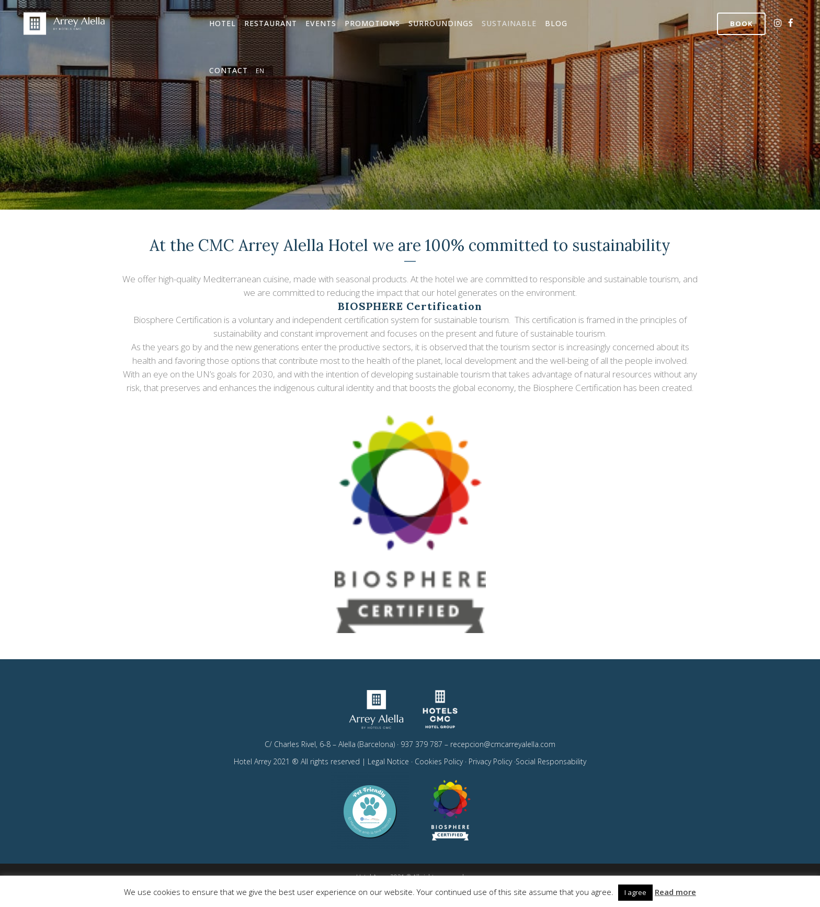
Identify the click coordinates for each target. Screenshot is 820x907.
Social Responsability (551, 761)
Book (741, 23)
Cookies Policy (439, 761)
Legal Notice (388, 761)
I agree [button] (635, 892)
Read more (675, 892)
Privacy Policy (491, 761)
